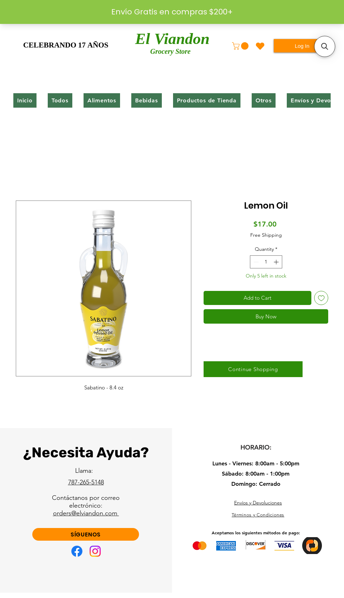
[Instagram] (95, 551)
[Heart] (260, 46)
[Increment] (276, 262)
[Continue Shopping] (253, 369)
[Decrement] (255, 262)
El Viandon (172, 40)
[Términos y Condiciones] (258, 515)
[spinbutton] (266, 262)
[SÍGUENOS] (85, 534)
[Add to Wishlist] (321, 298)
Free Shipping (266, 235)
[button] (241, 46)
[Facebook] (77, 551)
